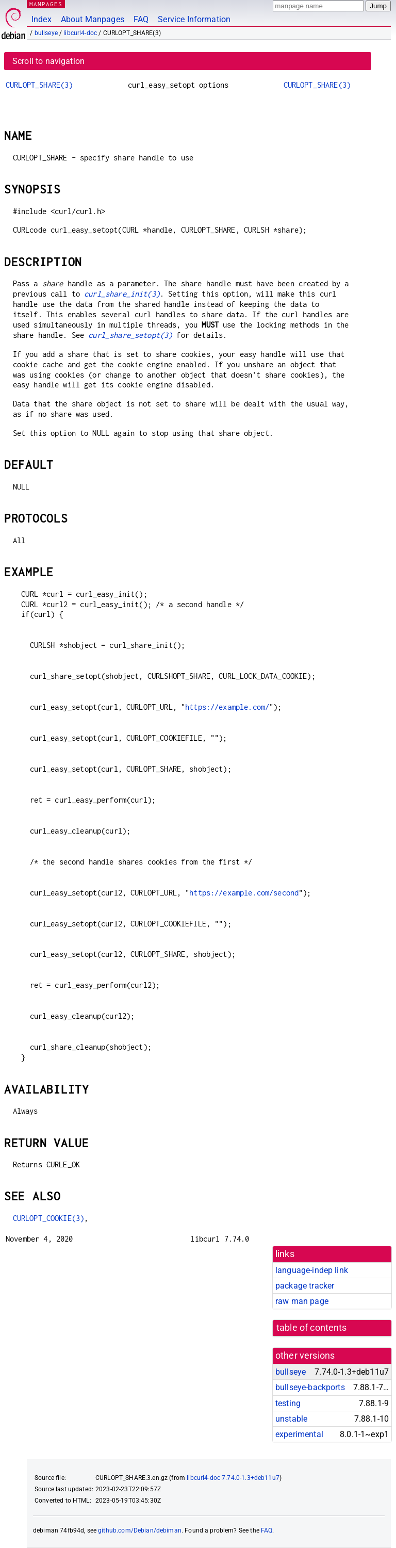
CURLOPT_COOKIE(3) (49, 1218)
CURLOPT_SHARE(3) (39, 84)
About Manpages (92, 19)
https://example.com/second (244, 892)
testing (288, 1403)
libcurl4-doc (80, 33)
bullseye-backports (310, 1387)
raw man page (301, 1301)
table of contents (311, 1328)
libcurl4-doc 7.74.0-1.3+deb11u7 (233, 1477)
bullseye (46, 33)
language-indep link (311, 1270)
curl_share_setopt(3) (130, 335)
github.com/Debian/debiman (140, 1530)
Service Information (194, 19)
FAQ (141, 19)
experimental (299, 1434)
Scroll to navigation (48, 61)
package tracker (304, 1286)
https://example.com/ (227, 707)
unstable (291, 1419)
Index (41, 19)
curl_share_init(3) (122, 293)
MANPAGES (45, 4)
